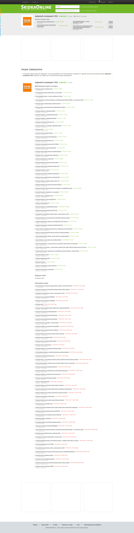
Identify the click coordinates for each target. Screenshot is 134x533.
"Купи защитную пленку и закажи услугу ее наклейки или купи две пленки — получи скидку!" (57, 251)
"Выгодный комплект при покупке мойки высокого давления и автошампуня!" (53, 389)
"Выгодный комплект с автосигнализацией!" (45, 147)
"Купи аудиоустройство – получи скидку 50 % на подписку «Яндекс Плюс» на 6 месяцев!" (56, 243)
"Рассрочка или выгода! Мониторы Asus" (45, 355)
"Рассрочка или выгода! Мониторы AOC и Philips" (47, 144)
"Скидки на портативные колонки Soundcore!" (46, 265)
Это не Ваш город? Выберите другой (89, 7)
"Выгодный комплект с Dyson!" (42, 170)
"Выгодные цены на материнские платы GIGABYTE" (47, 411)
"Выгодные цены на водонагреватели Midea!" (46, 341)
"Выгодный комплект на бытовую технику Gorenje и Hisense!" (49, 333)
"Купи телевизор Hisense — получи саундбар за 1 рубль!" (81, 22)
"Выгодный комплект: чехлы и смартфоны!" (45, 199)
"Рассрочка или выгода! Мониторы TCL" (44, 122)
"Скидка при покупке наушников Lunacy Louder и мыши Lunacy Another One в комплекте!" (56, 407)
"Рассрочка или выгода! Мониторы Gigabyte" (46, 378)
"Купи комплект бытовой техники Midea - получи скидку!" (46, 25)
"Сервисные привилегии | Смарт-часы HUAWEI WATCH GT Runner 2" (51, 221)
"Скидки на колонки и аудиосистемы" (44, 133)
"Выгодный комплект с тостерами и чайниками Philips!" (48, 125)
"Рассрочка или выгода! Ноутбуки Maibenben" (46, 136)
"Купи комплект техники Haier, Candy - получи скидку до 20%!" (50, 293)
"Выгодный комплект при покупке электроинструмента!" (48, 184)
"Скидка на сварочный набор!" (42, 381)
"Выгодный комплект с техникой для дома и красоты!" (48, 374)
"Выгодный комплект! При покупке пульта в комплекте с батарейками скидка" (53, 188)
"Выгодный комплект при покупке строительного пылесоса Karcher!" (51, 392)
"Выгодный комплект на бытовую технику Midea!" (47, 162)
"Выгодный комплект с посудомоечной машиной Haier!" (48, 348)
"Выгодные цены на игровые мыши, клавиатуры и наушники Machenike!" (52, 308)
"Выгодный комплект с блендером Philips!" (45, 111)
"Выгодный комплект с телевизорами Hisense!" (46, 206)
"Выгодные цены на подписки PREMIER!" (45, 296)
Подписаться (92, 2)
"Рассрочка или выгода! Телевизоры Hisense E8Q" (47, 173)
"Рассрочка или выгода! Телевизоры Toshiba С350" (47, 166)
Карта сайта (45, 524)
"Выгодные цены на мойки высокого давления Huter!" (48, 103)
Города (35, 524)
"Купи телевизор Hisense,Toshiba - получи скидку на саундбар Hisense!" (52, 236)
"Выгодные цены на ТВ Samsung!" (43, 344)
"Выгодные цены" (39, 129)
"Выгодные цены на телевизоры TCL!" (44, 195)
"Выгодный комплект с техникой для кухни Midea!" (47, 326)
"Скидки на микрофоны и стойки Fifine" (44, 158)
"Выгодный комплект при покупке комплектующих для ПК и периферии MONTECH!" (55, 451)
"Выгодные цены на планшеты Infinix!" (44, 455)
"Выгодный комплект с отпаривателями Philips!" (46, 114)
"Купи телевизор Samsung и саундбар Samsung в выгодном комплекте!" (52, 352)
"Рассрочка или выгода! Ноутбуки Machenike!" (46, 311)
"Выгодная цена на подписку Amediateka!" (45, 300)
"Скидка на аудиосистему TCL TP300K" (44, 444)
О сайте (55, 524)
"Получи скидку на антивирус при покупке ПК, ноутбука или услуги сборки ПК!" (54, 228)
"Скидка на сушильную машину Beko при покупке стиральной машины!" (52, 232)
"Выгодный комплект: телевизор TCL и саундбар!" (47, 192)
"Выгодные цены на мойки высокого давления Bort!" (47, 177)
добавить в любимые (80, 16)
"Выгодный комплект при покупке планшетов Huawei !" (48, 422)
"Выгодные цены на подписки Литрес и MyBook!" (46, 330)
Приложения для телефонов (92, 524)
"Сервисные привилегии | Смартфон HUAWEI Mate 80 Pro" (49, 225)
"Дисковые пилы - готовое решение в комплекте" (47, 155)
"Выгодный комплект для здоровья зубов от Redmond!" (48, 414)
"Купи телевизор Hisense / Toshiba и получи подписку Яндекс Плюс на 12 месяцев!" (55, 363)
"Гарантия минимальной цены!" (42, 258)
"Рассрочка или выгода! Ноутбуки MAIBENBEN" (46, 425)
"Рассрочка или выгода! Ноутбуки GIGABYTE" (46, 366)
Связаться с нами (67, 524)
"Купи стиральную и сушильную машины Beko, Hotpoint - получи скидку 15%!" (53, 285)
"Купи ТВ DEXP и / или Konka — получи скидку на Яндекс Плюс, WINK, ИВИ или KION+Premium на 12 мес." (61, 247)
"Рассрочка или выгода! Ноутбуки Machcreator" (46, 315)
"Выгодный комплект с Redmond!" (43, 418)
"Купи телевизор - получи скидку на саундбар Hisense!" (48, 239)
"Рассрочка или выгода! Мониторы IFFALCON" (46, 210)
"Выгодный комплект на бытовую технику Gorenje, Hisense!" (49, 385)
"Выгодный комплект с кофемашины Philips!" (46, 118)
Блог (78, 524)
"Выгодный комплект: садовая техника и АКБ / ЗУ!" (47, 181)
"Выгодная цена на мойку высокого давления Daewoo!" (48, 151)
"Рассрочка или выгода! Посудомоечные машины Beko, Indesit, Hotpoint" (52, 289)
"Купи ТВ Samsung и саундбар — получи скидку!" (47, 322)
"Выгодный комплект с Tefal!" (42, 254)
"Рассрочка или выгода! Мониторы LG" (44, 140)
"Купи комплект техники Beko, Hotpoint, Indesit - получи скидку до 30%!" (52, 214)
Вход (111, 2)
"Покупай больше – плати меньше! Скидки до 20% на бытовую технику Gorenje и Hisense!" (57, 359)
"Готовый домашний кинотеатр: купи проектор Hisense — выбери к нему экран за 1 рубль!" (57, 440)
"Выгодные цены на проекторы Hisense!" (45, 459)
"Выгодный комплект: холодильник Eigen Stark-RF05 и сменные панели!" (52, 217)
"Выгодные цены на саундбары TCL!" (44, 403)
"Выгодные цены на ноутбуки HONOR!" (44, 466)
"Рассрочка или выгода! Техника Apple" (44, 269)
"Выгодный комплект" (40, 262)
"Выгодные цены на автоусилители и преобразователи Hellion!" (50, 107)
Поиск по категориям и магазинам (88, 10)
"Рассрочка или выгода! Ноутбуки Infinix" (45, 396)
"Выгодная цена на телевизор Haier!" (44, 337)
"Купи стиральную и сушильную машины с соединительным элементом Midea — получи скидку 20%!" (83, 27)
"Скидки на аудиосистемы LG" (42, 203)
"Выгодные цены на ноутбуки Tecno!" (45, 21)
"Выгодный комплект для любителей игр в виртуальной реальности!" (51, 370)
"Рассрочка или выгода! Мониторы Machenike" (46, 319)
